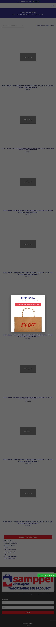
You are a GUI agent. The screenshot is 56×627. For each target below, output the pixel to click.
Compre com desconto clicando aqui (28, 304)
